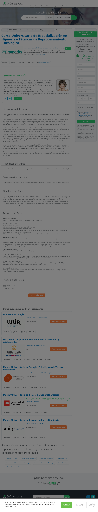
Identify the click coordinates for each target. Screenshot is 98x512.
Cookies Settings (92, 505)
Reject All (79, 505)
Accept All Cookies (66, 505)
